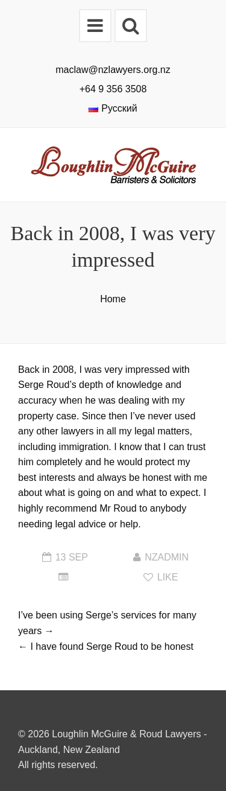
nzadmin (167, 557)
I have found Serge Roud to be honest (111, 646)
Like (160, 577)
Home (113, 299)
